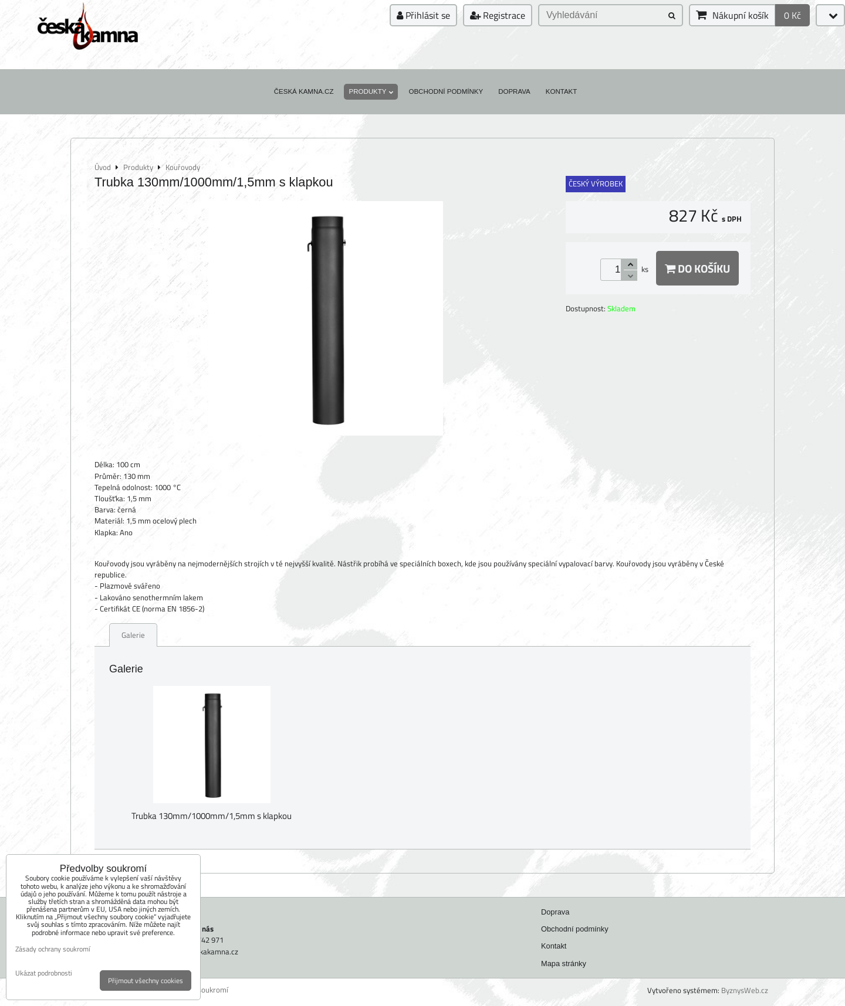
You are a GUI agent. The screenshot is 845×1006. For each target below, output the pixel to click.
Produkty (371, 91)
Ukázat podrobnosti (43, 973)
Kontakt (561, 91)
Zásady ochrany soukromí (52, 948)
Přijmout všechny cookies (145, 980)
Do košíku (697, 268)
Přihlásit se (423, 15)
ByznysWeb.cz (744, 990)
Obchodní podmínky (445, 91)
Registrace (497, 15)
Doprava (514, 91)
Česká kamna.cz (304, 91)
